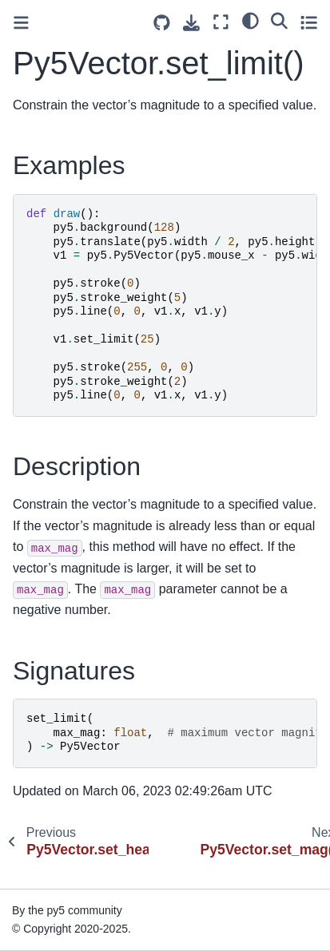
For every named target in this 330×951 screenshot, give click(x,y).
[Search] (279, 20)
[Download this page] (191, 23)
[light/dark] (250, 20)
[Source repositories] (162, 23)
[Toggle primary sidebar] (21, 22)
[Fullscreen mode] (221, 22)
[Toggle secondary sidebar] (309, 22)
